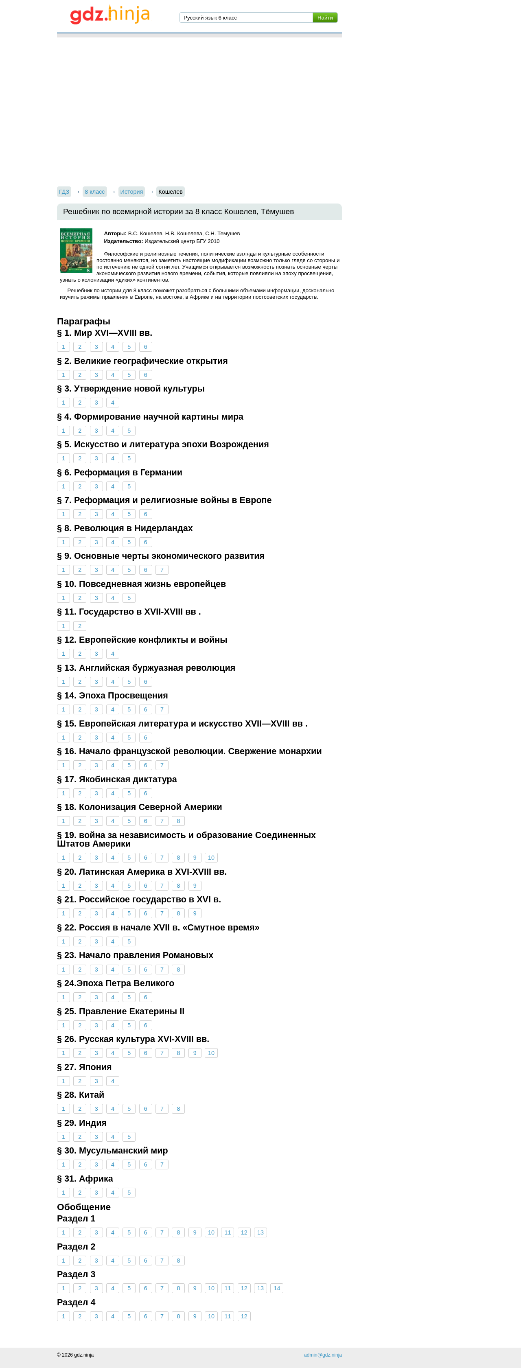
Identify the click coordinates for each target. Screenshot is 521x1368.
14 (277, 1288)
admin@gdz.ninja (323, 1355)
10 (211, 857)
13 (260, 1232)
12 (244, 1232)
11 (227, 1232)
